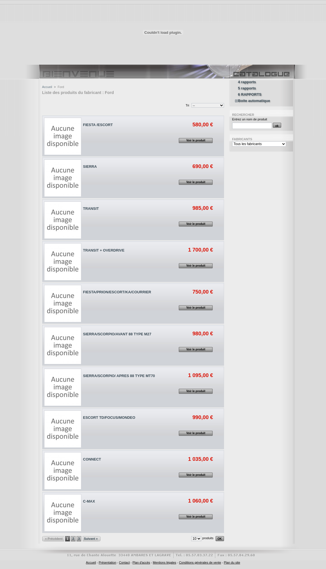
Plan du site (232, 562)
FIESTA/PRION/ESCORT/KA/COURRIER (117, 292)
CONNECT (92, 459)
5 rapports (247, 88)
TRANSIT (91, 208)
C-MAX (89, 501)
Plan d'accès (141, 562)
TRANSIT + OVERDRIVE (103, 250)
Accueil (47, 87)
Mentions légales (164, 562)
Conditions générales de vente (200, 562)
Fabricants (242, 139)
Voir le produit (195, 140)
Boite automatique (254, 101)
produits (207, 538)
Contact (124, 562)
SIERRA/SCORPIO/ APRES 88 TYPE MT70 (119, 376)
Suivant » (91, 538)
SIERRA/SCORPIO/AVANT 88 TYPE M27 (117, 334)
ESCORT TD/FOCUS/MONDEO (109, 417)
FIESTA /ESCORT (98, 125)
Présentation (107, 562)
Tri (187, 105)
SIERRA (90, 166)
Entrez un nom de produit (249, 119)
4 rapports (247, 82)
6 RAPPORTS (249, 95)
